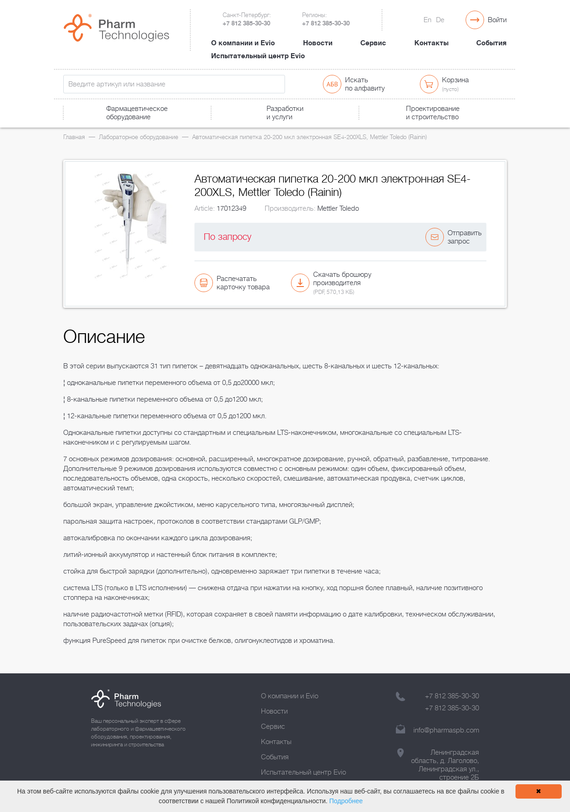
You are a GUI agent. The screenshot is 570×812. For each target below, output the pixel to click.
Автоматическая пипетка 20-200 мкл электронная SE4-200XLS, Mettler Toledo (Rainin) (309, 137)
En (427, 20)
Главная (74, 137)
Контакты (431, 43)
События (491, 43)
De (440, 20)
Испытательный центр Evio (258, 56)
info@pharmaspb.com (446, 730)
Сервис (373, 43)
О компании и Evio (243, 43)
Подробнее (346, 801)
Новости (318, 43)
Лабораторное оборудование (138, 137)
